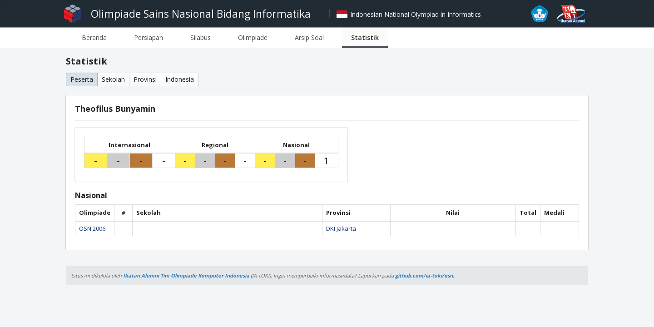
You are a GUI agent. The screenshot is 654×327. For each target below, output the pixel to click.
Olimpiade (253, 37)
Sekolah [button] (113, 79)
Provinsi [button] (145, 79)
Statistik (365, 37)
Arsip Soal (309, 37)
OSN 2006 (92, 228)
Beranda (94, 37)
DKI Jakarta (341, 228)
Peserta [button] (81, 79)
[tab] (94, 37)
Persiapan (148, 37)
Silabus (200, 37)
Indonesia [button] (179, 79)
